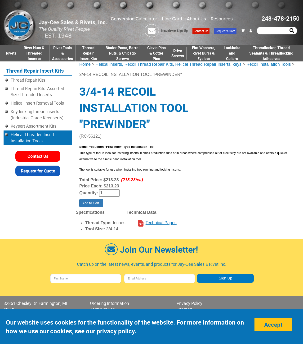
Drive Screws (177, 53)
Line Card (172, 18)
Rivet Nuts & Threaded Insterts (34, 53)
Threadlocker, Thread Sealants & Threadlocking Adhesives (271, 53)
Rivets (11, 53)
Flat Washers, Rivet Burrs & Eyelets (203, 53)
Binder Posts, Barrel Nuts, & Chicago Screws (122, 53)
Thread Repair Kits (28, 80)
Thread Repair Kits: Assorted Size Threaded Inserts (37, 92)
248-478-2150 (280, 18)
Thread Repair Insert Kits (88, 53)
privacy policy (115, 331)
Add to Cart (91, 203)
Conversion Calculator (134, 18)
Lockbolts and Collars (232, 53)
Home (85, 64)
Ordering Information (109, 303)
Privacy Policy (189, 303)
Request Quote (225, 31)
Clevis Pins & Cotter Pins (156, 53)
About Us (196, 18)
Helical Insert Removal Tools (37, 103)
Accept (273, 324)
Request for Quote (38, 171)
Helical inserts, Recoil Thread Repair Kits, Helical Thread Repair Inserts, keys (169, 64)
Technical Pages (161, 222)
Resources (222, 18)
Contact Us (201, 31)
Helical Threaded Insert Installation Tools (32, 138)
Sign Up (225, 278)
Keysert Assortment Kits (33, 126)
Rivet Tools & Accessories (62, 53)
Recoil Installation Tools (268, 64)
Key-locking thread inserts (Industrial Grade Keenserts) (37, 115)
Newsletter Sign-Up (174, 30)
